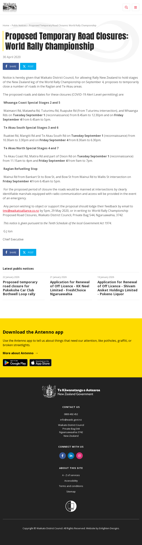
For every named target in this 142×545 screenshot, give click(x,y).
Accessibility (71, 480)
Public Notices (19, 25)
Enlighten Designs (109, 528)
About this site (71, 468)
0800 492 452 (71, 414)
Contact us (71, 407)
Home (6, 25)
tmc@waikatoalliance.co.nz (21, 211)
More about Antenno (18, 353)
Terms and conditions (71, 486)
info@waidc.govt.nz (71, 419)
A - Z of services (71, 475)
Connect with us (71, 446)
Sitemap (71, 491)
